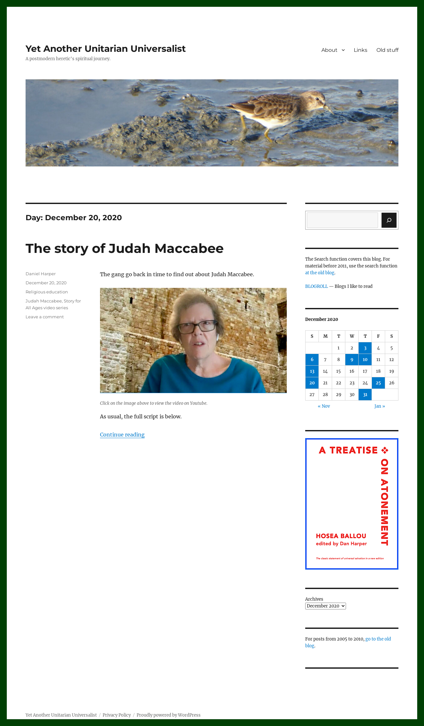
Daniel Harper (41, 273)
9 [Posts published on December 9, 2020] (352, 359)
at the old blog (319, 273)
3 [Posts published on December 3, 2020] (365, 348)
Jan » (379, 406)
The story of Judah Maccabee (125, 248)
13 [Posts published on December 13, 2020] (312, 371)
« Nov (324, 406)
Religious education (47, 291)
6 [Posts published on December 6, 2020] (312, 359)
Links (360, 50)
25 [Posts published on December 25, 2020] (378, 383)
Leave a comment (45, 316)
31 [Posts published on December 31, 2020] (365, 394)
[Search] (389, 220)
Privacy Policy (117, 715)
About (329, 50)
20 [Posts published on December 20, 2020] (312, 383)
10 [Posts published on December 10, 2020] (365, 359)
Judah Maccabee (44, 300)
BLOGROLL (316, 286)
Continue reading (122, 434)
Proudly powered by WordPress (169, 715)
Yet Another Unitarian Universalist (106, 48)
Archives (314, 599)
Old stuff (387, 50)
